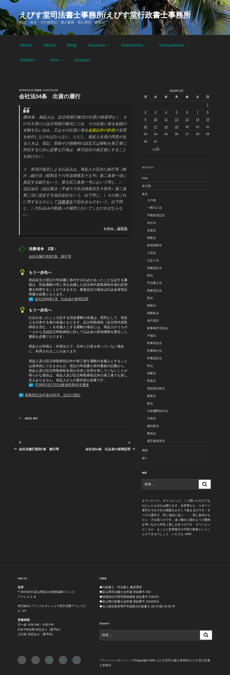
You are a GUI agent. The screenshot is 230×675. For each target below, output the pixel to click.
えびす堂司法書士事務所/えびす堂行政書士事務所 (105, 15)
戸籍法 (151, 335)
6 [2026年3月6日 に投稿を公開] (187, 112)
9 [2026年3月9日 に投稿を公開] (145, 119)
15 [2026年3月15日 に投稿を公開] (207, 119)
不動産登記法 (156, 215)
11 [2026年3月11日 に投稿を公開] (166, 119)
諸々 (145, 458)
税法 (150, 403)
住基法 (151, 230)
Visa (57, 60)
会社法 (28, 418)
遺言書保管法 (156, 441)
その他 (151, 200)
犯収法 (151, 380)
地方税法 (153, 320)
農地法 (151, 433)
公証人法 (153, 260)
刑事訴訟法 (154, 268)
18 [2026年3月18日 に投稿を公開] (166, 126)
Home (26, 45)
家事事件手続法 (157, 328)
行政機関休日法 (157, 411)
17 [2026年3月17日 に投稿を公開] (155, 126)
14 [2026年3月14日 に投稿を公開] (197, 119)
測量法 (151, 373)
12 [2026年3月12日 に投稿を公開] (176, 119)
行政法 (151, 418)
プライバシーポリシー (114, 660)
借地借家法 (154, 245)
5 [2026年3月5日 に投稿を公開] (176, 112)
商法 (150, 298)
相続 (145, 450)
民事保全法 (154, 343)
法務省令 (65, 202)
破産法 (151, 395)
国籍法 (151, 305)
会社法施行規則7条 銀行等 (50, 256)
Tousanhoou (174, 45)
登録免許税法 (156, 388)
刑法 (150, 275)
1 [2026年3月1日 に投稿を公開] (208, 104)
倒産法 (151, 237)
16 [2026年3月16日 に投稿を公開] (145, 126)
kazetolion (50, 90)
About (49, 45)
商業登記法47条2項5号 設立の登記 (52, 395)
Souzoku (99, 45)
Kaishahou (134, 45)
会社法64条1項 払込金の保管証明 (61, 299)
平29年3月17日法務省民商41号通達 (62, 385)
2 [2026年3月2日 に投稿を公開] (145, 112)
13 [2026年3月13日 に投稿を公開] (187, 119)
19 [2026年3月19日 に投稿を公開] (176, 126)
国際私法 (153, 313)
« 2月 (156, 148)
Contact (82, 60)
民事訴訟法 (154, 358)
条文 (35, 418)
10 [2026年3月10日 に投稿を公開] (155, 119)
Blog (71, 45)
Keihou (30, 60)
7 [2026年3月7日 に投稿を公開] (198, 112)
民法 (150, 365)
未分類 (146, 186)
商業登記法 (154, 290)
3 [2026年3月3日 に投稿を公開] (155, 112)
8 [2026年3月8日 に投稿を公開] (208, 112)
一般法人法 (154, 207)
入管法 (151, 253)
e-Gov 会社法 (115, 228)
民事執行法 (154, 350)
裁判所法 (153, 426)
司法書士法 (154, 283)
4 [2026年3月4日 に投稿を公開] (166, 112)
